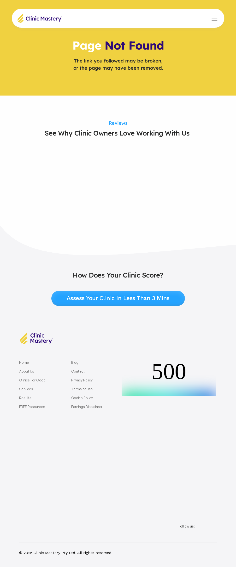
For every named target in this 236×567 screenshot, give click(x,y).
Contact (78, 371)
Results (25, 398)
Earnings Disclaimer (86, 407)
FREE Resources (32, 407)
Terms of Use (82, 389)
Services (26, 389)
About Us (26, 371)
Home (24, 362)
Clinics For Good (32, 380)
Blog (74, 362)
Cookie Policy (82, 398)
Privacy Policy (82, 380)
